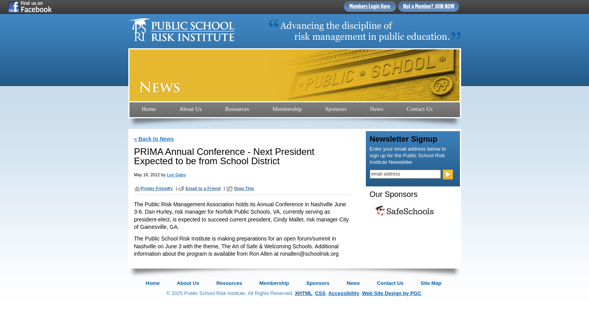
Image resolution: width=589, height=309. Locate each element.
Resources (237, 109)
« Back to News (154, 139)
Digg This (244, 188)
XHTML (303, 293)
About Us (190, 109)
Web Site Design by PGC (391, 293)
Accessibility (343, 293)
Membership (287, 109)
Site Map (431, 283)
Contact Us (420, 109)
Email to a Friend (202, 188)
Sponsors (336, 109)
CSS (320, 293)
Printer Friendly (157, 188)
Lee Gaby (176, 174)
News (376, 109)
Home (149, 109)
